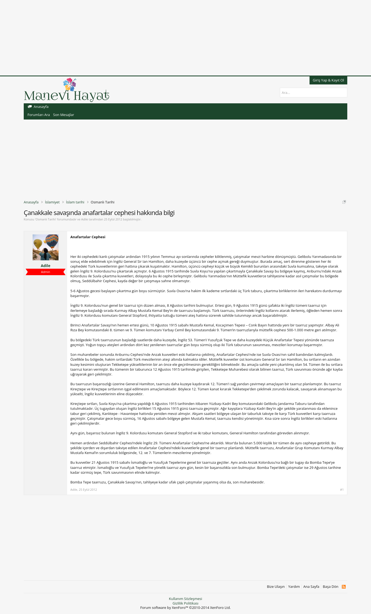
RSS (344, 587)
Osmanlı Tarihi (46, 219)
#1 (342, 490)
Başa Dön (330, 586)
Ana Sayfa (311, 586)
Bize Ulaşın (276, 586)
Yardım (294, 586)
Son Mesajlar (63, 114)
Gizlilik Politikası (185, 603)
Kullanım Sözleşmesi (185, 598)
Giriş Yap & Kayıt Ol (328, 80)
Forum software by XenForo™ (185, 607)
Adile (84, 219)
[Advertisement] (162, 38)
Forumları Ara (39, 114)
